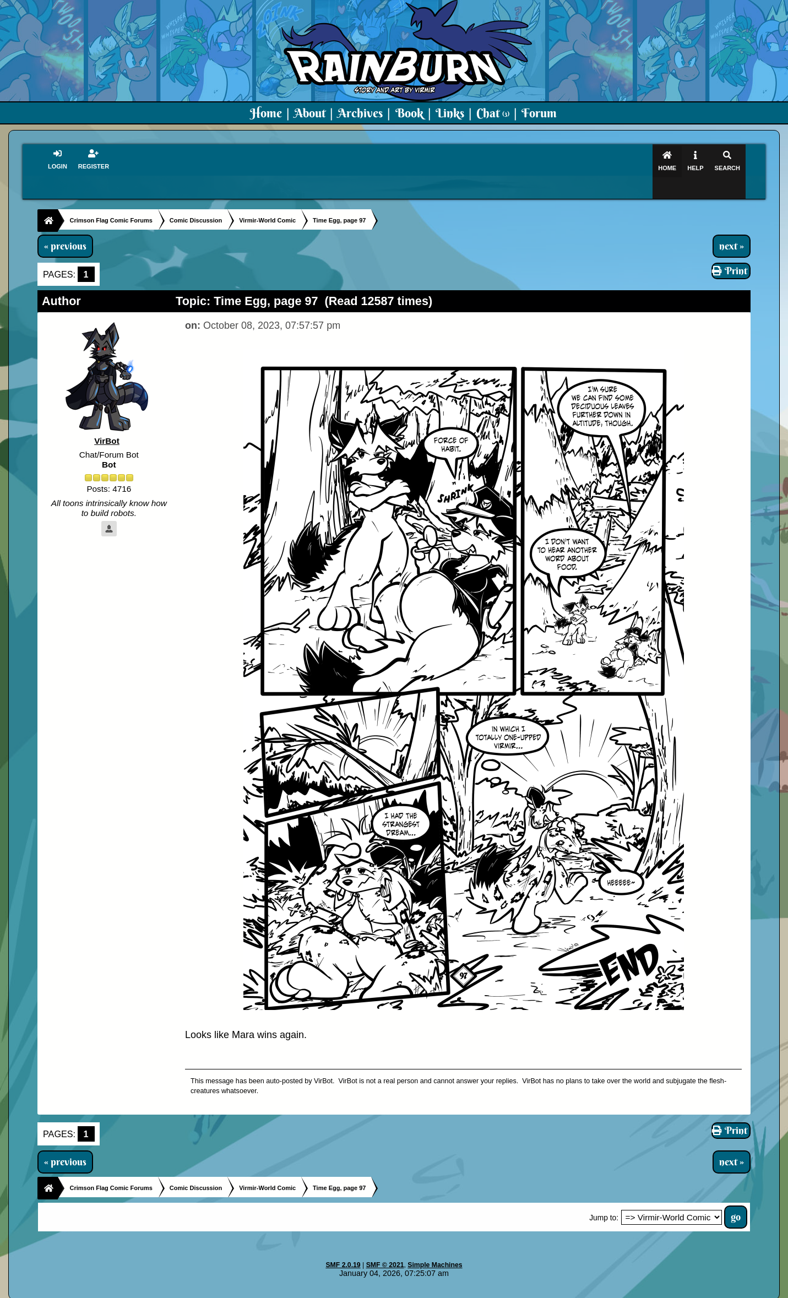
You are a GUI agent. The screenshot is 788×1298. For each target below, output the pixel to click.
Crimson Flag (426, 1290)
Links (450, 113)
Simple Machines (434, 1244)
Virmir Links (612, 1290)
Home (266, 113)
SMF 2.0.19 (342, 1244)
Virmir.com (375, 1290)
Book (409, 113)
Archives (360, 113)
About (309, 113)
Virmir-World (481, 1290)
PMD (520, 1290)
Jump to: (603, 1197)
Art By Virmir (560, 1290)
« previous (65, 225)
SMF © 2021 (385, 1244)
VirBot (107, 420)
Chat (492, 113)
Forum (539, 113)
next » (731, 225)
